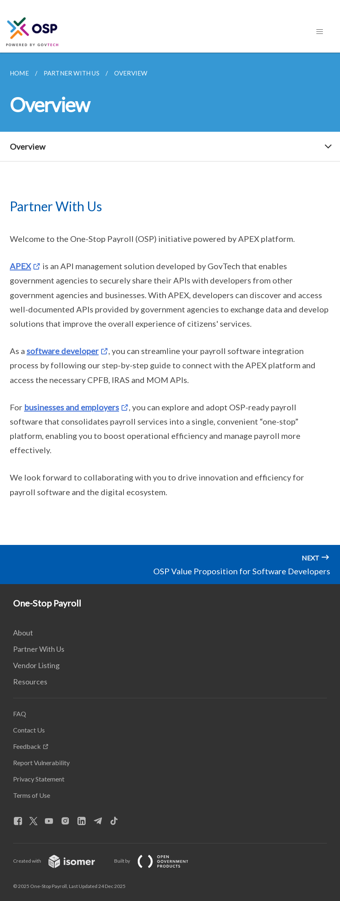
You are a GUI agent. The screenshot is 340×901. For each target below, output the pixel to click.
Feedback (27, 746)
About (23, 632)
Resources (30, 681)
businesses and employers (71, 407)
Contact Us (29, 730)
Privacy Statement (38, 779)
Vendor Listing (36, 665)
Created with (60, 861)
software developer (62, 351)
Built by (157, 861)
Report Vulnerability (41, 762)
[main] (170, 299)
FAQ (19, 713)
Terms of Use (31, 795)
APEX (20, 266)
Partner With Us (38, 648)
